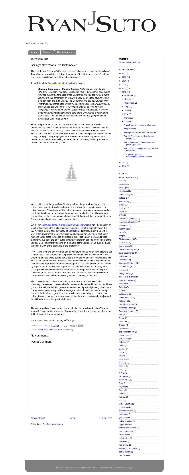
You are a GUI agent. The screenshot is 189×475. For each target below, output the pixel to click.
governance (124, 335)
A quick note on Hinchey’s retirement (139, 125)
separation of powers (128, 448)
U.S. (121, 215)
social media (124, 452)
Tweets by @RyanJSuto (129, 62)
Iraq (120, 315)
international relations (128, 222)
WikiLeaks (123, 294)
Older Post (105, 418)
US (120, 291)
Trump (122, 390)
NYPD (121, 373)
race (121, 232)
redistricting (124, 438)
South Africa (124, 380)
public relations (125, 297)
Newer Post (38, 418)
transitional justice (126, 304)
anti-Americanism (126, 332)
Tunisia (122, 394)
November (129, 95)
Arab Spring (124, 201)
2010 (124, 166)
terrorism (123, 455)
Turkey (122, 397)
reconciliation (124, 435)
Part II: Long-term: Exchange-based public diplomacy (139, 143)
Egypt (121, 205)
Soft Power (124, 376)
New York (123, 321)
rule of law (123, 445)
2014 (124, 85)
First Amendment (126, 239)
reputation (123, 301)
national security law (127, 249)
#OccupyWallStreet (127, 263)
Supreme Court (125, 328)
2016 (124, 77)
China (40, 330)
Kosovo (122, 366)
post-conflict (124, 225)
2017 (124, 73)
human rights (124, 229)
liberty (121, 212)
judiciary (122, 342)
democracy (124, 195)
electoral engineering (128, 219)
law (120, 181)
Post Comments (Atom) (53, 424)
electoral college (126, 411)
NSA (121, 370)
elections (123, 191)
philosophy (123, 256)
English (122, 356)
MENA (122, 188)
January (128, 122)
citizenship (123, 242)
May (126, 114)
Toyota (122, 387)
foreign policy (124, 273)
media (121, 345)
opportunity (124, 424)
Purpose (47, 52)
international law (126, 280)
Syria (121, 383)
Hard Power (124, 359)
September (129, 103)
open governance (126, 253)
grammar (123, 417)
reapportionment (126, 431)
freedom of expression (128, 277)
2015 (124, 81)
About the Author (65, 52)
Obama (122, 325)
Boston (122, 349)
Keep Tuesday (130, 129)
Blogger (130, 467)
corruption (123, 407)
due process (124, 246)
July (126, 110)
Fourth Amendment (127, 311)
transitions (123, 260)
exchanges (123, 414)
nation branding (50, 330)
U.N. (121, 400)
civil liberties (124, 267)
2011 (124, 163)
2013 (124, 88)
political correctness (127, 428)
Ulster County (125, 404)
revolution (123, 442)
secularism (123, 284)
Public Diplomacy (65, 330)
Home (34, 52)
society (122, 208)
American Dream (126, 308)
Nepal (121, 318)
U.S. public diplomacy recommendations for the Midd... (139, 155)
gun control (124, 339)
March (127, 118)
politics (122, 198)
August (127, 107)
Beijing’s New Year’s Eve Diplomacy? (140, 132)
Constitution (124, 184)
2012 (124, 92)
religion (122, 236)
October (128, 99)
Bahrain (122, 287)
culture (122, 270)
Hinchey (122, 363)
